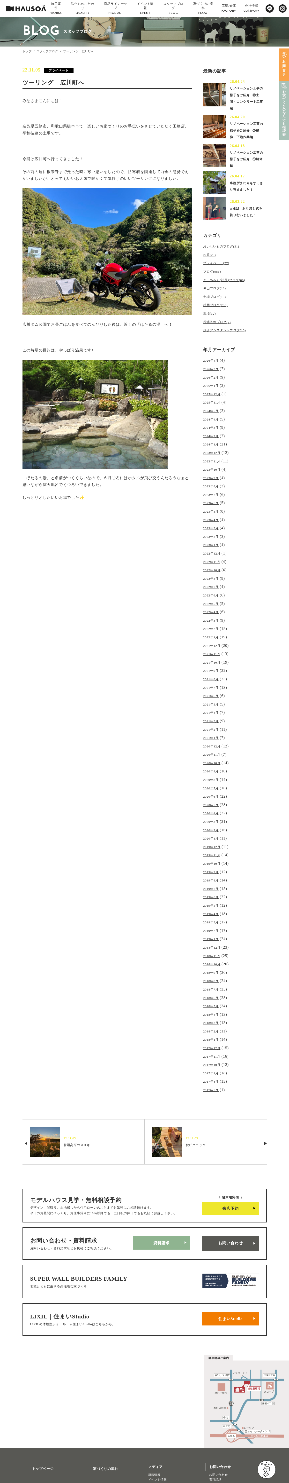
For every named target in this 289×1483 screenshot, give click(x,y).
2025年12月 (213, 398)
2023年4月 (212, 515)
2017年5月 (212, 1046)
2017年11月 (213, 1015)
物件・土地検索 (161, 1444)
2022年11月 (213, 554)
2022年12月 (213, 547)
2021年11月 (213, 640)
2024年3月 (212, 430)
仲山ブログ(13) (217, 298)
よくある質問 (98, 1451)
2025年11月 (213, 406)
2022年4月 (212, 601)
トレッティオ (35, 1459)
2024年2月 (212, 437)
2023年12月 (213, 453)
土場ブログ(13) (217, 306)
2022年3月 (212, 609)
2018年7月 (212, 952)
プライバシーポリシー (105, 1465)
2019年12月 (213, 819)
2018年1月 (212, 999)
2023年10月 (213, 469)
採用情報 (94, 1437)
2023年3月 (212, 523)
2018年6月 (212, 960)
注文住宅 (32, 1464)
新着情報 (154, 1416)
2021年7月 (212, 671)
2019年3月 (212, 890)
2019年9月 (212, 843)
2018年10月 (213, 929)
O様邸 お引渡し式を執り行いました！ (246, 223)
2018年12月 (213, 913)
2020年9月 (212, 749)
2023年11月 (213, 461)
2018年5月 (212, 968)
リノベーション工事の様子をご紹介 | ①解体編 (247, 165)
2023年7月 (212, 492)
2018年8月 (212, 944)
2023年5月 (212, 508)
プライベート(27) (219, 275)
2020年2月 (212, 804)
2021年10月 (213, 648)
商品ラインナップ (40, 1451)
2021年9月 (212, 656)
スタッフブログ (47, 51)
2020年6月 (212, 773)
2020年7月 (212, 765)
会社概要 (94, 1423)
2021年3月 (212, 703)
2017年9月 (212, 1030)
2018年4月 (212, 976)
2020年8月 (212, 757)
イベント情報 (157, 1421)
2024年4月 (212, 422)
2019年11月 (213, 827)
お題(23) (210, 267)
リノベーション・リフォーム (46, 1469)
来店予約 (230, 1164)
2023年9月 (212, 476)
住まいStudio (230, 1263)
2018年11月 (213, 921)
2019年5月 (212, 874)
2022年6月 (212, 586)
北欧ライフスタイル (162, 1431)
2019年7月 (212, 858)
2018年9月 (212, 937)
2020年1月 (212, 812)
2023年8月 (212, 484)
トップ (27, 51)
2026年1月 (212, 391)
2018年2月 (212, 991)
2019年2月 (212, 898)
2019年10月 (213, 835)
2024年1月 (212, 445)
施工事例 (33, 1423)
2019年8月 (212, 851)
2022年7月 (212, 578)
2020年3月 (212, 796)
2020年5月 (212, 781)
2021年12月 (213, 632)
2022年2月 (212, 617)
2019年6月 (212, 866)
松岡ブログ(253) (218, 314)
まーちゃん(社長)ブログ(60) (228, 291)
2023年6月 (212, 500)
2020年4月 (212, 788)
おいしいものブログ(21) (225, 259)
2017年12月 (213, 1007)
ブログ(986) (214, 283)
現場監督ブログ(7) (220, 330)
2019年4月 (212, 882)
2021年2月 (212, 710)
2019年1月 (212, 906)
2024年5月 (212, 414)
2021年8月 (212, 664)
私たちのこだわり (40, 1437)
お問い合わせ (230, 1197)
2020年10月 (213, 742)
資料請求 (161, 1197)
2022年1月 (212, 625)
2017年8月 (212, 1038)
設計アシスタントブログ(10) (229, 337)
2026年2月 (212, 383)
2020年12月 (213, 726)
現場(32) (210, 322)
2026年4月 (212, 367)
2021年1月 (212, 718)
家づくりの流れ (99, 1409)
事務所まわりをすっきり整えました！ (246, 194)
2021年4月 (212, 695)
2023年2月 (212, 531)
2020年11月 (213, 734)
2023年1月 (212, 539)
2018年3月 (212, 983)
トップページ (37, 1409)
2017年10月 (213, 1022)
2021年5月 (212, 687)
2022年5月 (212, 593)
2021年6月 (212, 679)
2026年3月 (212, 375)
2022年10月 (213, 562)
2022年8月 (212, 570)
